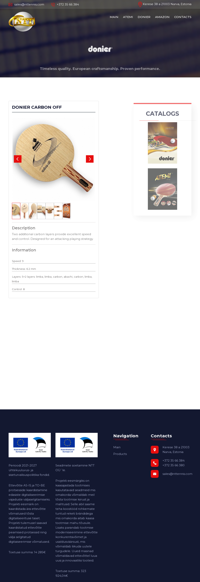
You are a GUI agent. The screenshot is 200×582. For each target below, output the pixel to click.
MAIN (114, 17)
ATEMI (128, 17)
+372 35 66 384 (65, 4)
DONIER (144, 17)
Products (120, 454)
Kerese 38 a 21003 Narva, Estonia (164, 4)
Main (117, 447)
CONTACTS (182, 17)
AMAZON (162, 17)
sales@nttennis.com (26, 4)
